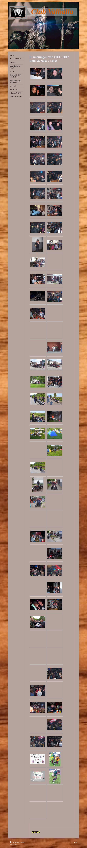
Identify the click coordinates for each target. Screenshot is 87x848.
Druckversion (15, 842)
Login (75, 842)
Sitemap (22, 842)
